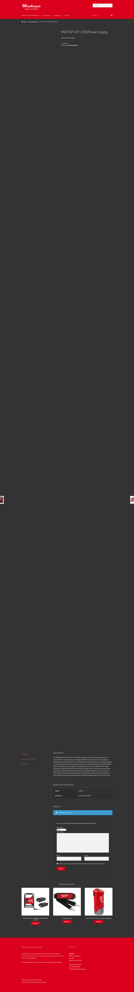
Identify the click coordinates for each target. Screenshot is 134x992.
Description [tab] (25, 754)
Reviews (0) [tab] (25, 764)
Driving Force (57, 15)
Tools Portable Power (33, 21)
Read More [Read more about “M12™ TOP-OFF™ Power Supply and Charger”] (98, 921)
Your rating (60, 827)
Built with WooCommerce (38, 982)
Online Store (47, 15)
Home (25, 21)
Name (59, 855)
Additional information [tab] (28, 759)
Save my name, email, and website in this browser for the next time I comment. (82, 863)
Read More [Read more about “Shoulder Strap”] (67, 921)
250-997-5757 (77, 964)
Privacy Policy (26, 982)
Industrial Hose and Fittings (30, 15)
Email (86, 855)
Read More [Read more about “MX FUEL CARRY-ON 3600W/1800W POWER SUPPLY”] (35, 923)
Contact (66, 15)
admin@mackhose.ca (79, 969)
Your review (60, 832)
